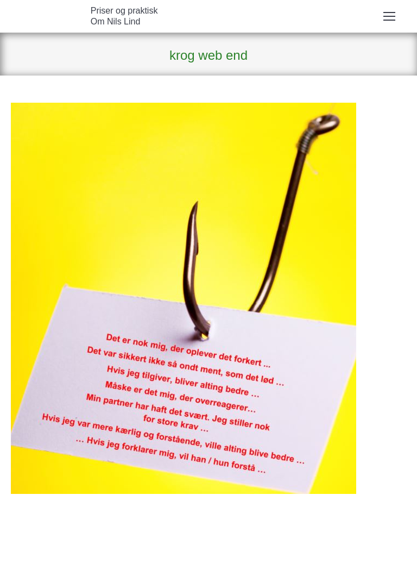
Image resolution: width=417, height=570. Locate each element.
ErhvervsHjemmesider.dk (216, 556)
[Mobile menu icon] (389, 16)
